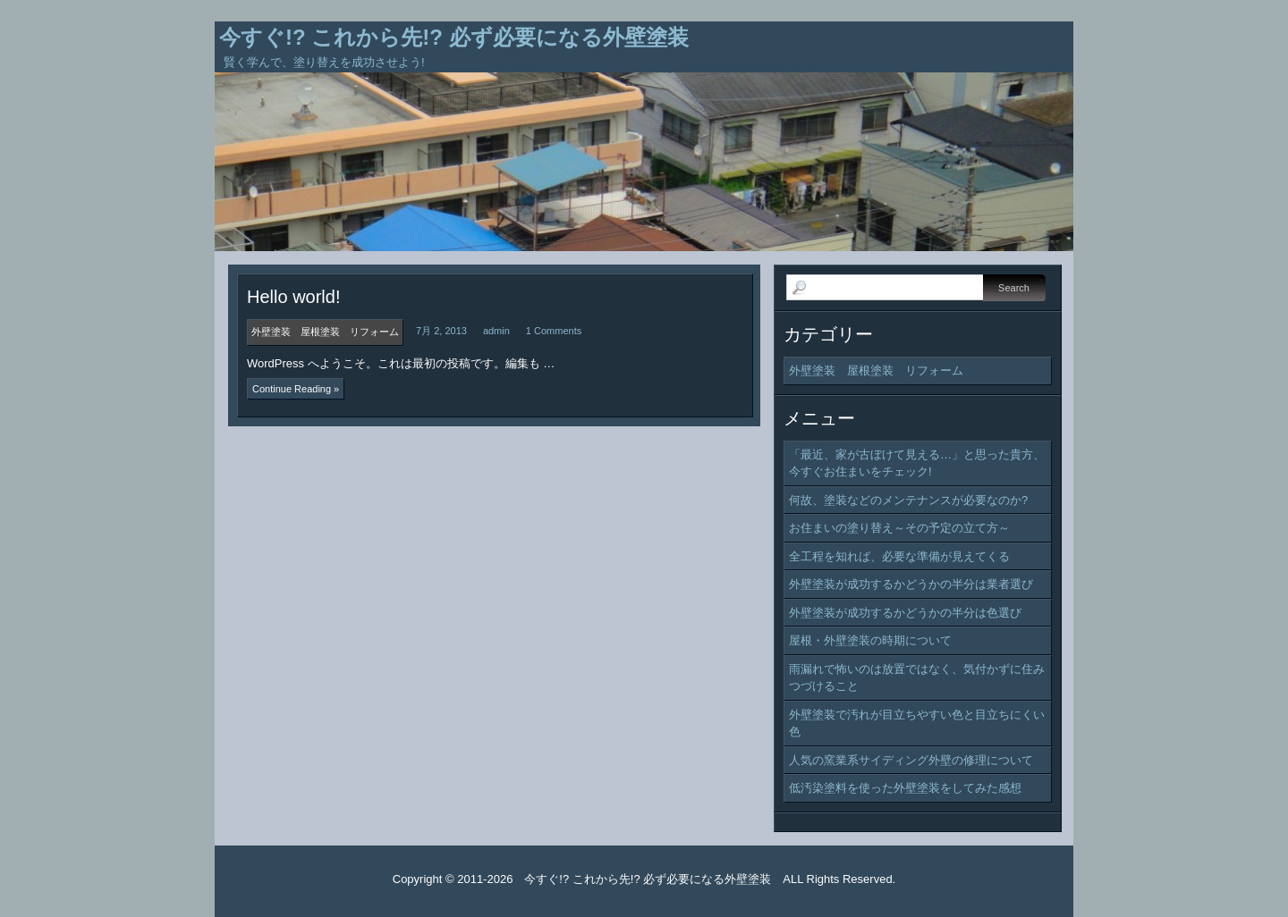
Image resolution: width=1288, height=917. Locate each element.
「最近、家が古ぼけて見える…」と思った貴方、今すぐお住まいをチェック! (917, 463)
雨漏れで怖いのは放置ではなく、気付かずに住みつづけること (917, 678)
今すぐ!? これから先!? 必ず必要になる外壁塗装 (454, 37)
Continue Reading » (295, 388)
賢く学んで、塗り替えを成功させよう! (324, 62)
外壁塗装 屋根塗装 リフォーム (876, 370)
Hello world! (293, 297)
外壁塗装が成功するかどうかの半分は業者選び (911, 584)
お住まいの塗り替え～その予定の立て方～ (899, 527)
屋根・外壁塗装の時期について (870, 640)
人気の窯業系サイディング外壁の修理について (911, 760)
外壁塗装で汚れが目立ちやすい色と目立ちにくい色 (917, 723)
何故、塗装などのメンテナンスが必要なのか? (908, 500)
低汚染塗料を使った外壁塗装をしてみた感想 (905, 788)
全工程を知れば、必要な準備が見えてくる (899, 556)
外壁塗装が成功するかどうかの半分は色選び (905, 612)
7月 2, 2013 (441, 330)
